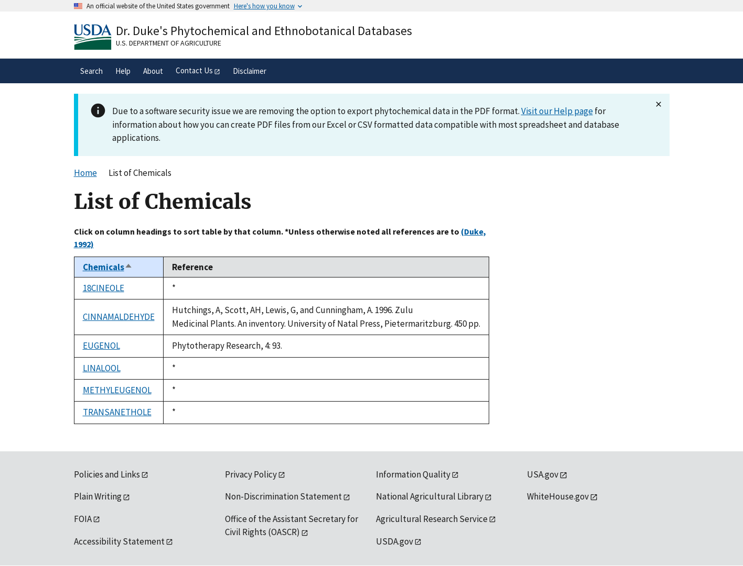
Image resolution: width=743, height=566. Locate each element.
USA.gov (542, 474)
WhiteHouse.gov (558, 496)
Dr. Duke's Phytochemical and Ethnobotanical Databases (264, 30)
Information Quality (413, 474)
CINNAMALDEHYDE (119, 317)
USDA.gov (394, 541)
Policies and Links (107, 474)
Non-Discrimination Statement (283, 496)
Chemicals (108, 267)
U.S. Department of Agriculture (168, 43)
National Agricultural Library (429, 496)
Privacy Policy (251, 474)
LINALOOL (102, 368)
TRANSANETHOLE (117, 412)
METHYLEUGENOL (117, 390)
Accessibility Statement (119, 541)
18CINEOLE (103, 288)
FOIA (83, 519)
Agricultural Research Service (432, 519)
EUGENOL (101, 345)
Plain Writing (98, 496)
